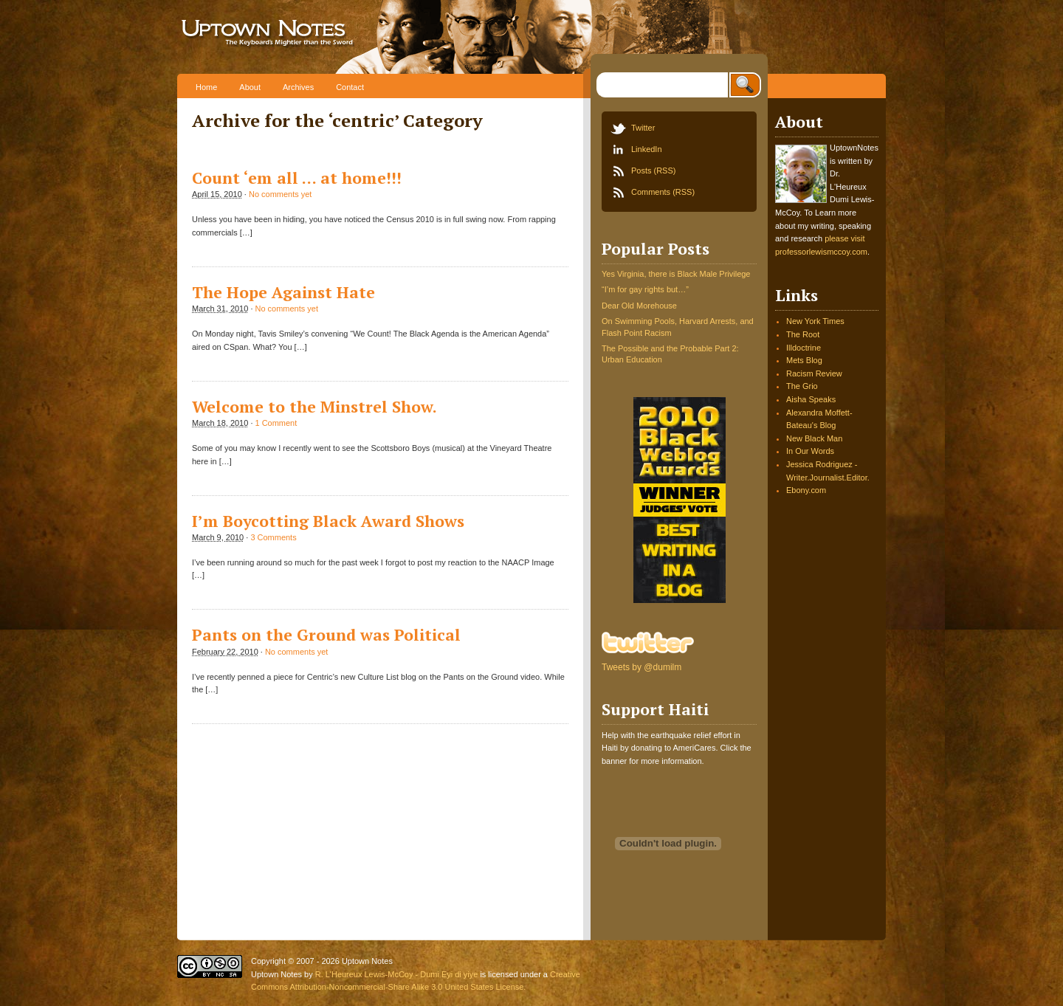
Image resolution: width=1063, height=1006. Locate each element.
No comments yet (280, 194)
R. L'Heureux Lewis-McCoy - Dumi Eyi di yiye (396, 974)
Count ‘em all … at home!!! (297, 178)
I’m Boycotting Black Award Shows (328, 521)
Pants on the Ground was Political (326, 634)
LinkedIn (646, 149)
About (250, 87)
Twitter (643, 127)
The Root (802, 334)
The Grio (802, 386)
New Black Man (814, 438)
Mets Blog (804, 360)
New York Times (815, 321)
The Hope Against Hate (283, 292)
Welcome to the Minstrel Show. (314, 406)
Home (206, 87)
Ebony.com (806, 490)
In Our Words (810, 451)
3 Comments (273, 537)
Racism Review (814, 373)
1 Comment (276, 422)
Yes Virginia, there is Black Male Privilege (676, 273)
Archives (298, 87)
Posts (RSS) (653, 170)
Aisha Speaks (811, 399)
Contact (350, 87)
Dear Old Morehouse (639, 305)
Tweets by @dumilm (641, 667)
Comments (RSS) (663, 191)
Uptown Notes (315, 37)
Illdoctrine (803, 347)
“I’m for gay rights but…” (645, 289)
